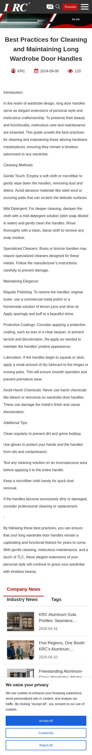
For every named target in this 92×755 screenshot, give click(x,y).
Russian (70, 7)
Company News (23, 589)
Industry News (22, 599)
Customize (45, 733)
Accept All (46, 721)
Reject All (45, 745)
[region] (46, 716)
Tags (56, 599)
